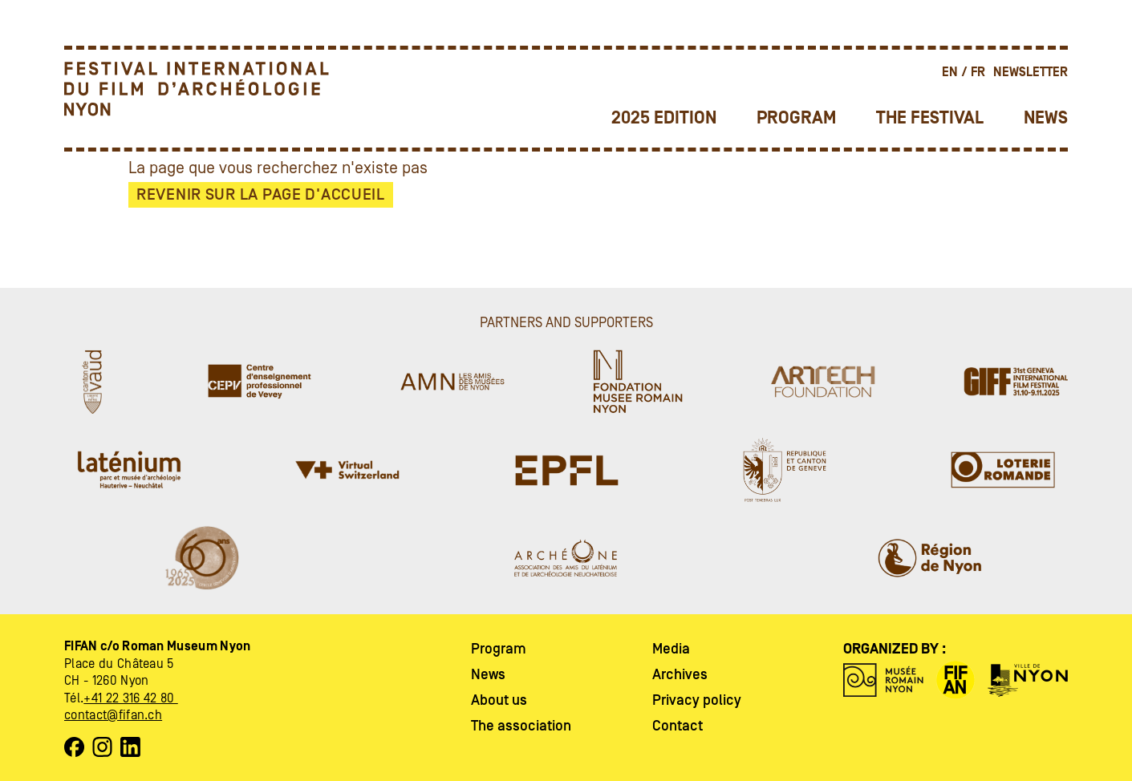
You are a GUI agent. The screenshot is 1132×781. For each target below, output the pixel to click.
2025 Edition (663, 118)
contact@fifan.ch (113, 715)
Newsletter (1030, 72)
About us (499, 700)
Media (671, 649)
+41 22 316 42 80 (130, 698)
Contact (677, 726)
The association (521, 726)
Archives (680, 674)
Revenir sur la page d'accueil (260, 195)
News (1046, 118)
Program (796, 118)
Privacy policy (696, 700)
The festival (930, 118)
